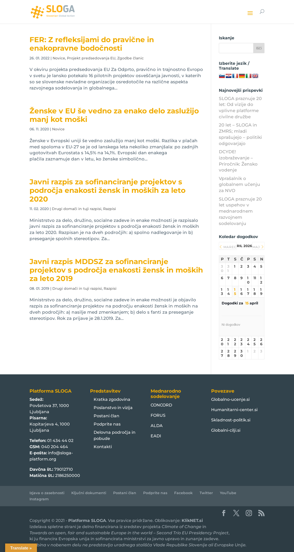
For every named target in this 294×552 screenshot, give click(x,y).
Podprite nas (107, 424)
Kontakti (103, 446)
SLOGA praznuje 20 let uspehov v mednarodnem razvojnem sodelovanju (240, 211)
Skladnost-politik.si (230, 420)
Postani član (106, 415)
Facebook (183, 493)
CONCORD (161, 405)
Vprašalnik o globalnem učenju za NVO (239, 184)
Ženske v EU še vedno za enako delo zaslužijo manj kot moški (114, 115)
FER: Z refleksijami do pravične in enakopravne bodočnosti (92, 43)
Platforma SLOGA (87, 520)
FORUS (158, 415)
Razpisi (109, 208)
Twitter (206, 493)
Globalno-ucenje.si (230, 399)
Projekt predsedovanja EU (91, 58)
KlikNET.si (192, 520)
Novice (59, 58)
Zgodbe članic (130, 58)
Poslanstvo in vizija (113, 407)
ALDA (157, 425)
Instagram (39, 499)
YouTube (228, 493)
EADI (156, 435)
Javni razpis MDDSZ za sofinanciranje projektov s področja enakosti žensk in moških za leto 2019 (116, 270)
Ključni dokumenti (88, 493)
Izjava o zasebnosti (47, 493)
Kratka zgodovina (112, 399)
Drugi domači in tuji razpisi (76, 208)
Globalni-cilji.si (225, 430)
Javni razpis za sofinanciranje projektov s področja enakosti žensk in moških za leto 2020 (107, 190)
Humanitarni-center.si (234, 409)
